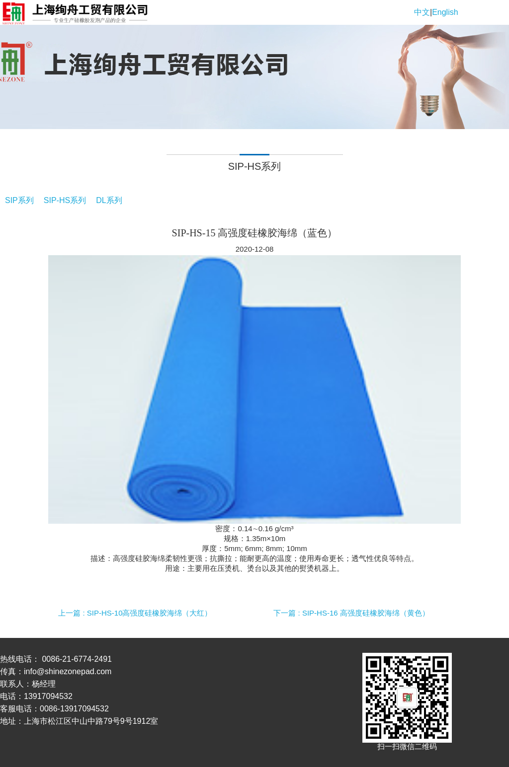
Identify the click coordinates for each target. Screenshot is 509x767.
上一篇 (135, 613)
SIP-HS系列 (65, 200)
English (445, 12)
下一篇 (351, 613)
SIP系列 (19, 200)
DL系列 (109, 200)
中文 (422, 12)
